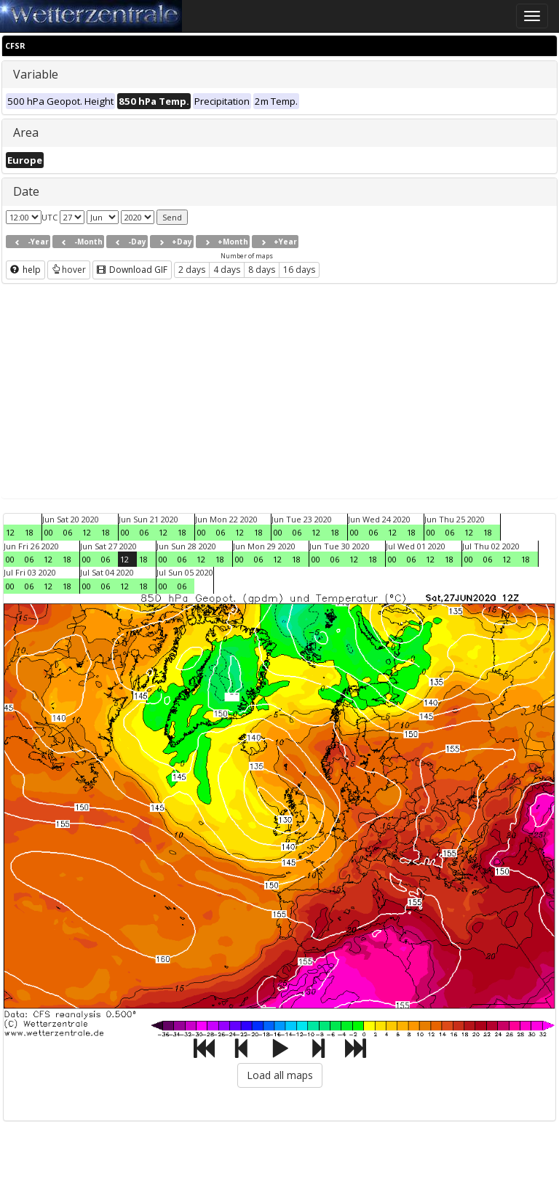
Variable (35, 74)
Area (26, 132)
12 (10, 532)
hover (69, 269)
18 (29, 532)
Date (26, 191)
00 (48, 532)
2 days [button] (191, 269)
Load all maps (280, 1075)
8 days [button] (261, 269)
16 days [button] (299, 269)
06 (67, 532)
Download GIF (132, 269)
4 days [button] (226, 269)
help (25, 269)
